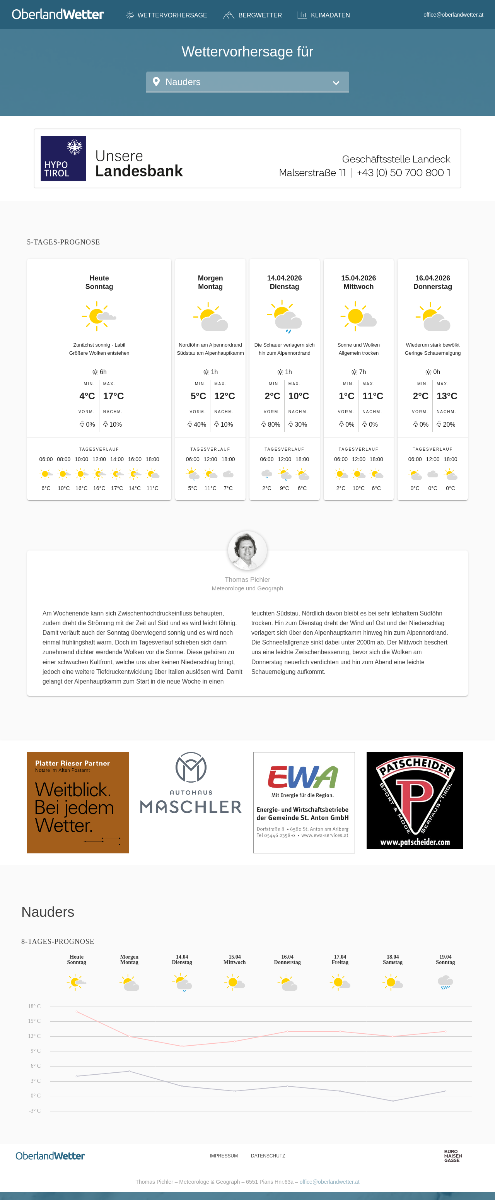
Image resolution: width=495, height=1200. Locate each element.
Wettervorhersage (166, 15)
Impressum (224, 1156)
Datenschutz (268, 1156)
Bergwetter (252, 15)
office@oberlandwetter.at (453, 15)
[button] (247, 81)
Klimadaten (323, 15)
